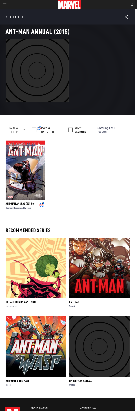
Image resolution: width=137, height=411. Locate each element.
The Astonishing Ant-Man (21, 302)
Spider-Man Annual (80, 381)
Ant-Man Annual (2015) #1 (21, 203)
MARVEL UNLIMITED (47, 130)
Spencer (9, 207)
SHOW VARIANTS (80, 130)
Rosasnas (18, 207)
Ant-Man (74, 302)
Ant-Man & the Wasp (18, 381)
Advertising (88, 408)
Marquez (27, 207)
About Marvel (40, 408)
